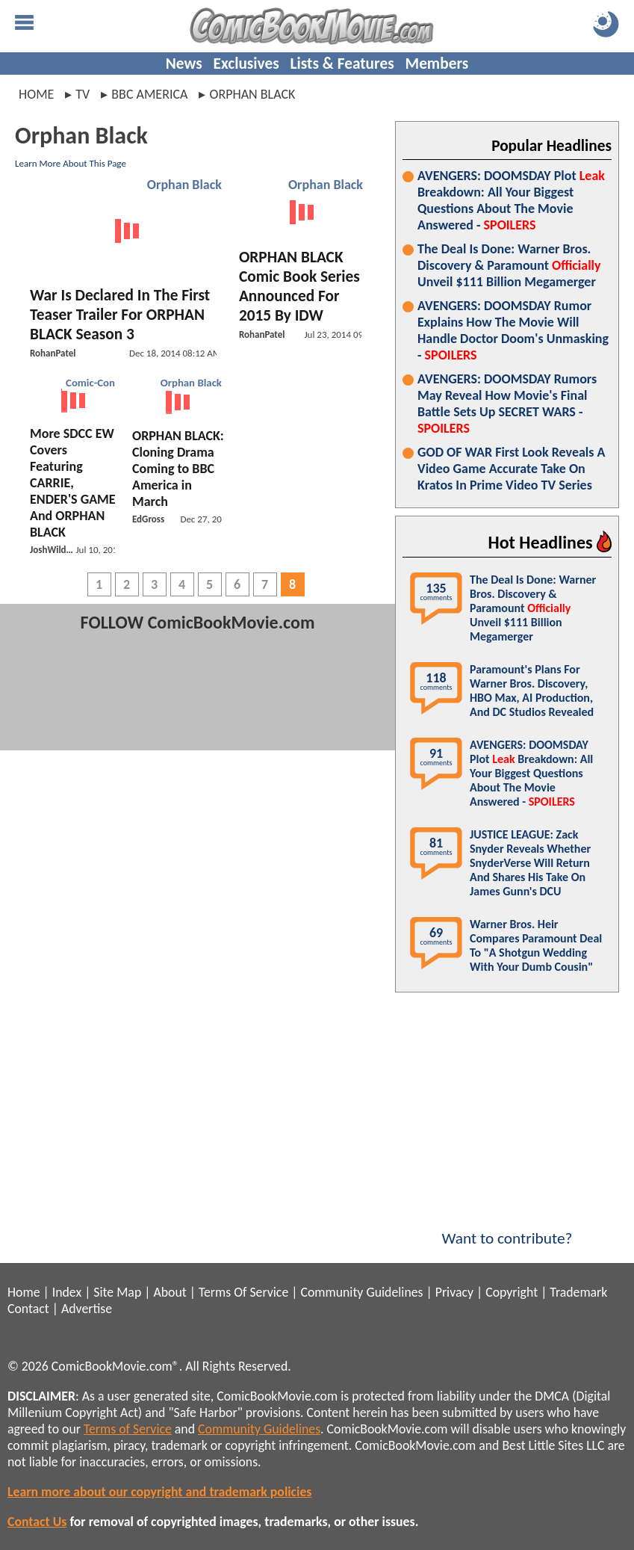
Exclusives (246, 63)
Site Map (117, 1292)
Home (36, 94)
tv (82, 94)
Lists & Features (342, 63)
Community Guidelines (361, 1292)
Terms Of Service (243, 1292)
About (169, 1292)
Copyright (511, 1292)
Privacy (454, 1292)
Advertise (86, 1308)
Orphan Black (184, 184)
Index (66, 1292)
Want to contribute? (507, 1228)
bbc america (149, 94)
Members (436, 63)
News (184, 63)
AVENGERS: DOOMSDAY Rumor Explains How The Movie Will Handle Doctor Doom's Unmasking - (513, 330)
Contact (28, 1308)
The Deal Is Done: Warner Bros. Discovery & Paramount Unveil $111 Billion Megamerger (509, 265)
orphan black (252, 94)
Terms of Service (128, 1429)
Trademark (578, 1292)
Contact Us (36, 1521)
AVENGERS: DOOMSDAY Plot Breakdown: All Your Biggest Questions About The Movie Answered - (511, 200)
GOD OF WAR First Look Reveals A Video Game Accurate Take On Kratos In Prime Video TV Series (511, 468)
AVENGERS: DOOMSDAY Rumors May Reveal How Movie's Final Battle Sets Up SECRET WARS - (507, 403)
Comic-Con (90, 382)
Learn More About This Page (70, 163)
